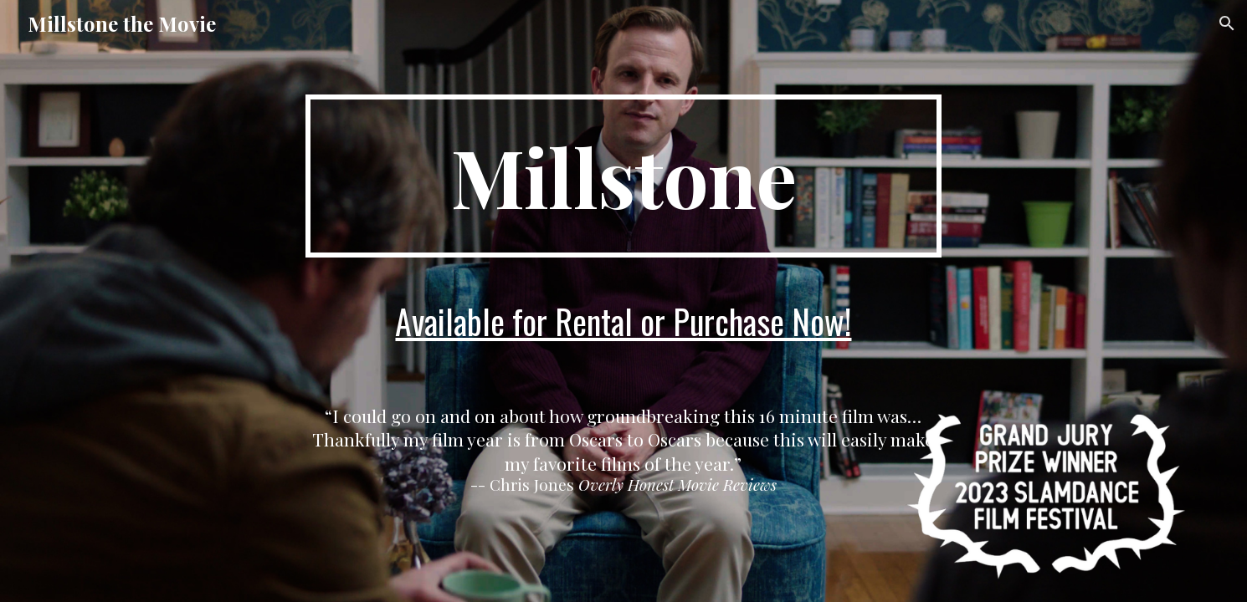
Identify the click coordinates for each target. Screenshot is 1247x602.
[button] (1227, 23)
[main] (623, 176)
